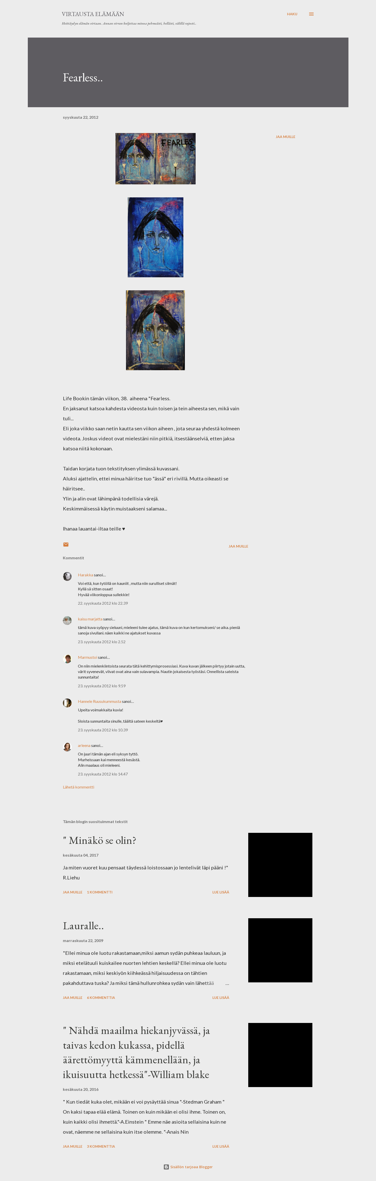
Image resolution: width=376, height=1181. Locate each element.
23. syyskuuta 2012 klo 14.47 (103, 773)
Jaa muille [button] (285, 137)
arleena (84, 745)
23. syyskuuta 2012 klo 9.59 (102, 685)
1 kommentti (99, 892)
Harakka (85, 574)
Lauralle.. (83, 925)
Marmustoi (87, 657)
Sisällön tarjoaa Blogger (188, 1166)
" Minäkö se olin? (100, 840)
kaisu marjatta (90, 618)
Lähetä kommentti (78, 786)
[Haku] (292, 14)
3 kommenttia (101, 1146)
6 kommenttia (101, 997)
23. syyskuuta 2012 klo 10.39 (103, 729)
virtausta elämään (93, 14)
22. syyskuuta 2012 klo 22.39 (103, 603)
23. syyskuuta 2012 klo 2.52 (102, 641)
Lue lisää (220, 892)
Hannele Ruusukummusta (99, 701)
